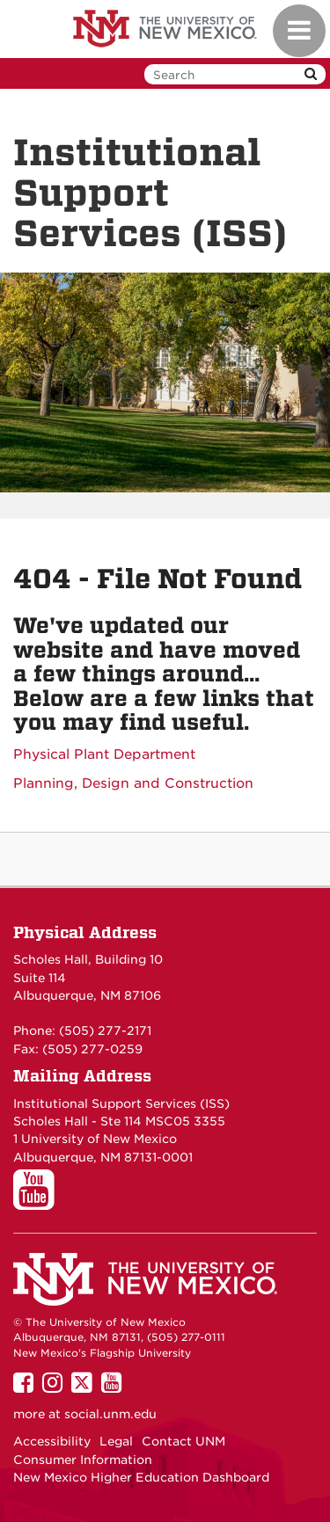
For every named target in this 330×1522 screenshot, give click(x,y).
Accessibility (52, 1441)
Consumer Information (82, 1460)
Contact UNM (183, 1441)
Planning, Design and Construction (133, 783)
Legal (116, 1441)
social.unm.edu (110, 1414)
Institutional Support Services (104, 1103)
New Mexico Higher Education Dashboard (141, 1477)
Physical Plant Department (104, 754)
